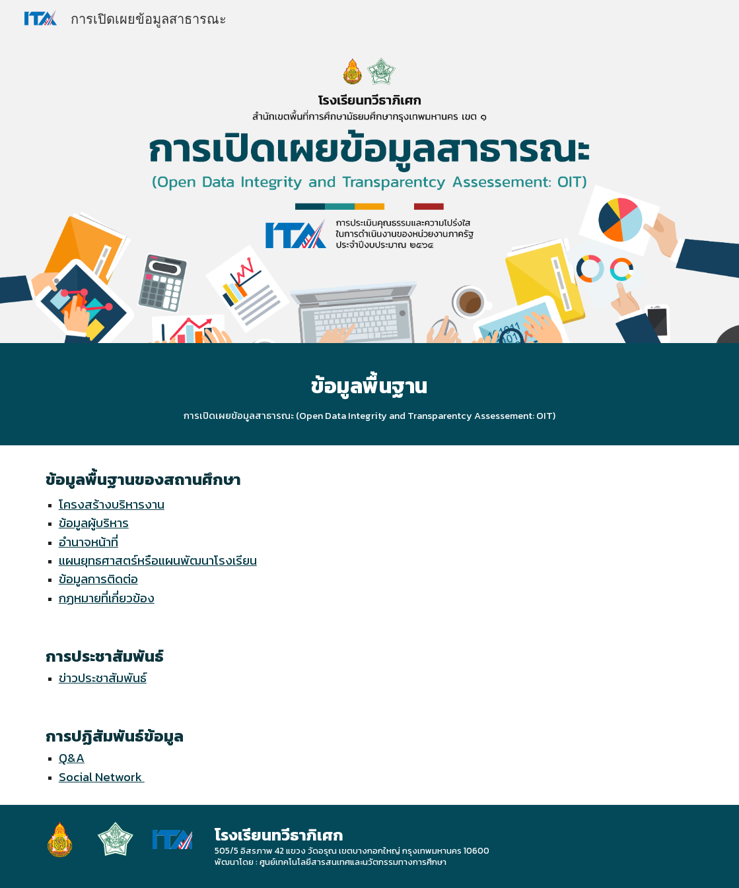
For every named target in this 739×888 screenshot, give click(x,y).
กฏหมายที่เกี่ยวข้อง (107, 597)
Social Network (102, 776)
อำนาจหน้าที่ (88, 541)
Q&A (72, 757)
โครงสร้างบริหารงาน (111, 504)
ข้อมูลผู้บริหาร (94, 522)
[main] (369, 394)
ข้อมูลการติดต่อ (98, 578)
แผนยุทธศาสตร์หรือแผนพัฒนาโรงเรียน (158, 560)
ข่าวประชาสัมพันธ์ (103, 677)
